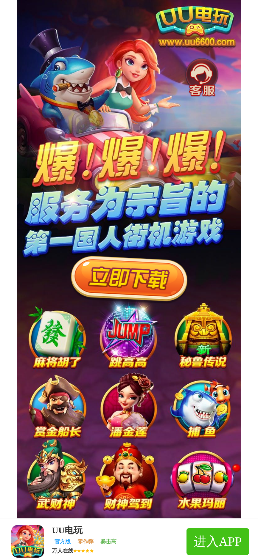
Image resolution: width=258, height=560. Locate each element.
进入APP (218, 541)
